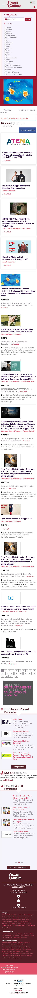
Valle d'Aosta (9, 61)
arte (31, 444)
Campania (9, 33)
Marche (8, 44)
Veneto (8, 63)
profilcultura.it (8, 780)
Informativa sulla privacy (9, 969)
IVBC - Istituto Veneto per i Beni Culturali (16, 228)
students (12, 397)
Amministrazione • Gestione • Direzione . (12, 942)
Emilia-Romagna (10, 35)
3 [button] (22, 863)
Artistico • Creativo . (21, 945)
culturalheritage (6, 401)
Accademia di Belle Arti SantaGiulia (21, 742)
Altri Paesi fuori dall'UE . (21, 925)
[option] (18, 817)
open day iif (7, 533)
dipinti (20, 499)
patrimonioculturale (17, 399)
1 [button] (16, 863)
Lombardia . (25, 917)
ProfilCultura (17, 719)
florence (29, 397)
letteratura (12, 631)
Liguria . (19, 917)
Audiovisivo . (24, 937)
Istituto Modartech (8, 191)
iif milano (12, 535)
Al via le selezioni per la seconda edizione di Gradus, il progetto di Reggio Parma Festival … (17, 305)
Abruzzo (8, 27)
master (19, 444)
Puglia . (14, 919)
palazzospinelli (30, 395)
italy (23, 397)
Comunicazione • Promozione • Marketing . (13, 947)
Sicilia (8, 54)
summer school (8, 629)
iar (3, 395)
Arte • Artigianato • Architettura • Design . (23, 933)
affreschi (13, 499)
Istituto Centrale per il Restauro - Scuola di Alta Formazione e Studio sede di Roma (23, 756)
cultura (14, 496)
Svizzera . (4, 925)
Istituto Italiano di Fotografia (11, 334)
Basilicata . (10, 915)
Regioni (8, 23)
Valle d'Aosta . (21, 921)
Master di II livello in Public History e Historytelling (22, 797)
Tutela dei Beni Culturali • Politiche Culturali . (13, 955)
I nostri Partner (9, 971)
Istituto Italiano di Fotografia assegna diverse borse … (14, 343)
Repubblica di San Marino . (9, 923)
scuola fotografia (18, 533)
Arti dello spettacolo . (7, 933)
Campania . (21, 915)
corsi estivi (18, 629)
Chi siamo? (9, 966)
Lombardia (9, 43)
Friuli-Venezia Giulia (11, 37)
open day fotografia (16, 537)
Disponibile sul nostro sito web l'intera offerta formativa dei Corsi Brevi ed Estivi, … (17, 575)
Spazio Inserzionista (34, 7)
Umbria (8, 59)
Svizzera (8, 69)
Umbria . (15, 921)
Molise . (4, 919)
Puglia (8, 50)
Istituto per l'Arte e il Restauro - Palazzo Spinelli (17, 381)
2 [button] (19, 863)
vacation (21, 492)
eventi (26, 444)
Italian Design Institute (21, 731)
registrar (5, 397)
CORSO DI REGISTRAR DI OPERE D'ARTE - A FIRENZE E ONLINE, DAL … (16, 390)
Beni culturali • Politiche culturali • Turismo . (23, 935)
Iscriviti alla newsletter (18, 908)
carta (25, 499)
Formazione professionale (18, 892)
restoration (4, 499)
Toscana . (28, 919)
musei (12, 447)
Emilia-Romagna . (29, 915)
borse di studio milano (8, 354)
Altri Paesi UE (10, 71)
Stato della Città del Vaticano (14, 67)
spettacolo (4, 447)
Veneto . (27, 921)
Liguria (8, 41)
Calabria (8, 31)
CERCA (28, 19)
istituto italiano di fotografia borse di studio (18, 351)
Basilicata (9, 29)
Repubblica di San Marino (13, 65)
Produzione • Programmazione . (23, 949)
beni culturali (19, 447)
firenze (10, 449)
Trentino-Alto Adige (11, 58)
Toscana (8, 56)
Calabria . (15, 915)
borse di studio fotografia (11, 348)
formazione (5, 399)
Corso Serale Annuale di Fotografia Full (21, 809)
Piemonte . (9, 919)
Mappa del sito (9, 973)
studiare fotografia (26, 352)
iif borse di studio (28, 348)
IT (32, 2)
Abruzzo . (4, 915)
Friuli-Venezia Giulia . (7, 917)
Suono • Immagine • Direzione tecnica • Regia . (21, 953)
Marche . (30, 917)
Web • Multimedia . (7, 935)
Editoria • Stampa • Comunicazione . (11, 937)
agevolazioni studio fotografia (11, 350)
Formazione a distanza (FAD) (14, 75)
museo (20, 496)
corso (5, 444)
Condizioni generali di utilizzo (9, 967)
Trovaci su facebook (28, 130)
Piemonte (8, 48)
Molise (8, 46)
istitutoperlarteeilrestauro (15, 395)
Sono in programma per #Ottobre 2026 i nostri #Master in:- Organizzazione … (17, 440)
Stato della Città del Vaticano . (24, 923)
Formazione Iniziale (18, 890)
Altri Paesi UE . (11, 925)
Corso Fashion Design (21, 832)
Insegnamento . (17, 958)
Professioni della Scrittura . (9, 951)
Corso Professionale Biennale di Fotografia (23, 821)
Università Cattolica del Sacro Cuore (13, 611)
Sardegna (9, 52)
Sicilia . (24, 919)
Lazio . (15, 917)
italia (18, 397)
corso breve (7, 492)
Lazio (7, 39)
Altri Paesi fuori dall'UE (12, 73)
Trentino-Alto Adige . (7, 921)
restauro (20, 494)
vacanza (28, 492)
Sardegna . (19, 919)
